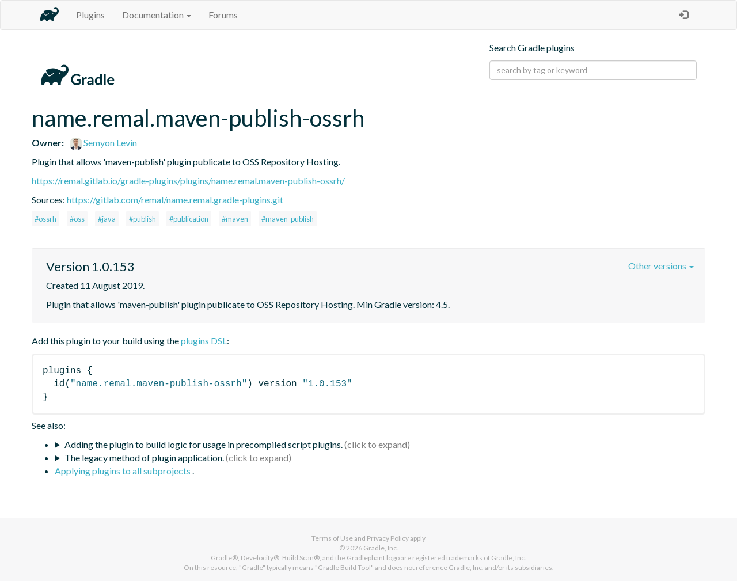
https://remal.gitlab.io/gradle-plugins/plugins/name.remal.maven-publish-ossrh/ (188, 180)
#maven (235, 218)
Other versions (661, 265)
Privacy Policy (388, 538)
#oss (77, 218)
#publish (142, 218)
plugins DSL (204, 340)
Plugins (90, 14)
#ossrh (45, 218)
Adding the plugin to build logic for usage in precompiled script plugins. (203, 444)
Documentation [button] (156, 14)
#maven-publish (287, 218)
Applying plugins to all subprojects (123, 470)
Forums (223, 14)
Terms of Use (332, 538)
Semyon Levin (103, 142)
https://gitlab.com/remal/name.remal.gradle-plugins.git (175, 199)
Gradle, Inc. (380, 548)
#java (107, 218)
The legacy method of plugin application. (144, 457)
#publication (188, 218)
